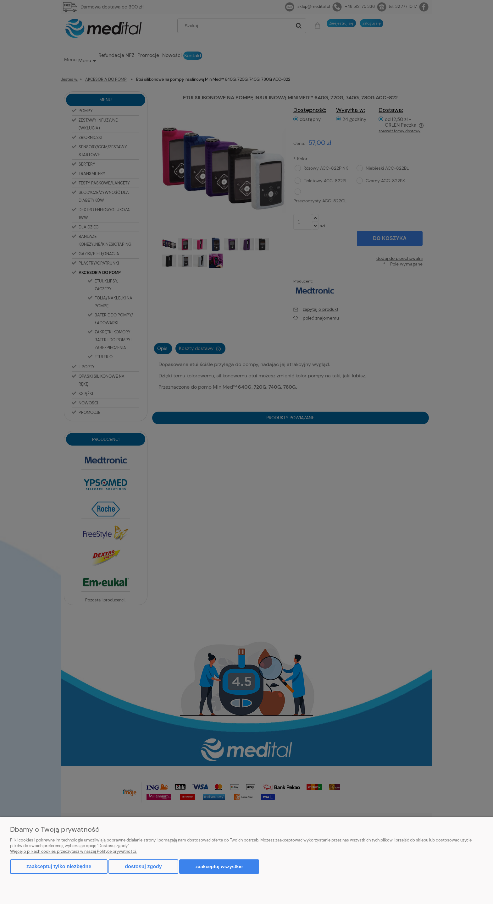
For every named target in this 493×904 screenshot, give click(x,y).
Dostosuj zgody (143, 866)
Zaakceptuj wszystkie (219, 866)
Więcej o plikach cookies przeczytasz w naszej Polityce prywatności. (73, 851)
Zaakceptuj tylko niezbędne (58, 866)
